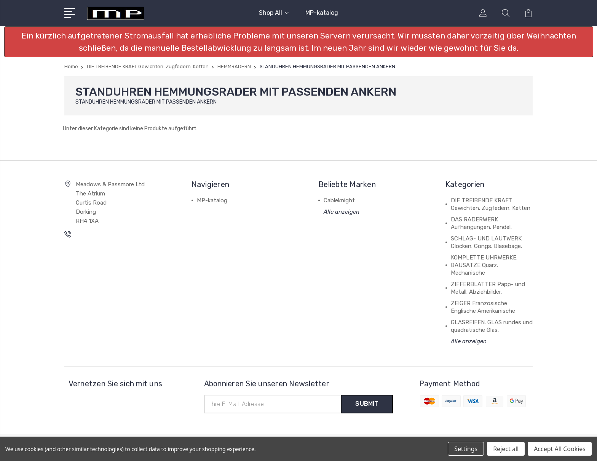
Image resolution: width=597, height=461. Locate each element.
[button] (298, 41)
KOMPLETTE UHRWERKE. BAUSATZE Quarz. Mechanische (484, 265)
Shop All (274, 12)
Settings (465, 449)
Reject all (506, 449)
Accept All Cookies (560, 449)
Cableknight (339, 200)
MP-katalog (321, 12)
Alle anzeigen (341, 211)
